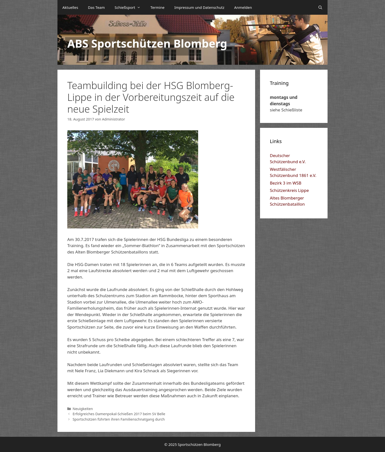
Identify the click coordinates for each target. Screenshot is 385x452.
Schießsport (130, 7)
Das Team (96, 7)
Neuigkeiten (83, 408)
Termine (157, 7)
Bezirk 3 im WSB (285, 183)
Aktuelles (70, 7)
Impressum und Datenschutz (199, 7)
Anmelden (243, 7)
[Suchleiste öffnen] (320, 7)
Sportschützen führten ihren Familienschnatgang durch (119, 419)
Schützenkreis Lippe (289, 190)
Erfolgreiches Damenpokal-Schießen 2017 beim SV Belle (119, 414)
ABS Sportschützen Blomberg (147, 43)
